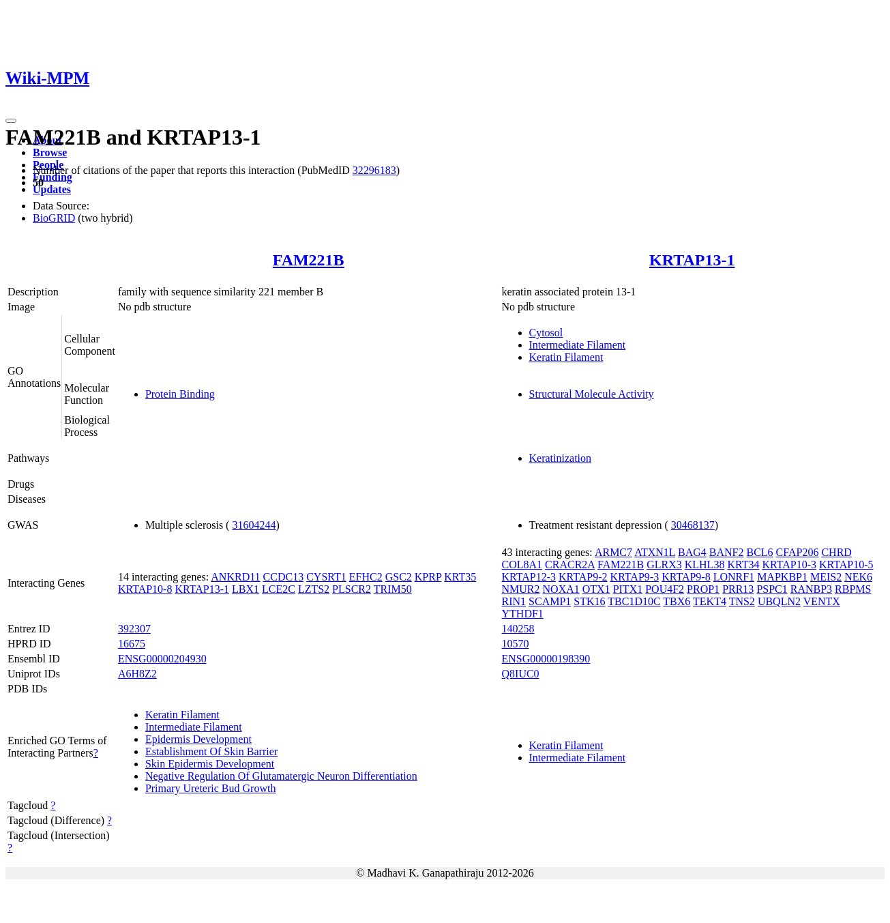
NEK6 (858, 577)
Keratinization (560, 458)
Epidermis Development (198, 739)
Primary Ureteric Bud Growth (210, 788)
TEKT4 (709, 601)
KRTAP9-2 (583, 577)
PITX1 (628, 589)
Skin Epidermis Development (209, 764)
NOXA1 (561, 589)
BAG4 (692, 552)
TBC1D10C (634, 601)
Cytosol (546, 332)
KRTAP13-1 (692, 260)
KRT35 (460, 577)
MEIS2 (826, 577)
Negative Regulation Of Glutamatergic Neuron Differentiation (281, 776)
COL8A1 (522, 564)
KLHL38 (705, 564)
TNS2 (742, 601)
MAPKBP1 (782, 577)
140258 (518, 628)
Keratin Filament (566, 357)
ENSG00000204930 (162, 658)
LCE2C (278, 589)
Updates (52, 189)
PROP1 (703, 589)
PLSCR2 (351, 589)
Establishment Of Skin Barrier (211, 751)
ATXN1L (654, 552)
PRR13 (738, 589)
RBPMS (853, 589)
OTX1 (596, 589)
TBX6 (676, 601)
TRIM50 (393, 589)
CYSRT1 (326, 577)
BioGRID (54, 218)
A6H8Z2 (137, 673)
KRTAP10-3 (789, 564)
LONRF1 (733, 577)
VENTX (821, 601)
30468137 (693, 525)
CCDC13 (283, 577)
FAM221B (308, 260)
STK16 (589, 601)
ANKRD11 (235, 577)
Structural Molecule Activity (591, 394)
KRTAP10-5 (846, 564)
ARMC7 (613, 552)
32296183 (374, 170)
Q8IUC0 (520, 673)
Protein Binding (180, 394)
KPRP (428, 577)
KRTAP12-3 (529, 577)
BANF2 (726, 552)
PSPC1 (771, 589)
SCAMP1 (550, 601)
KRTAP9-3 (634, 577)
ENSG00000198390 (546, 658)
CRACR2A (570, 564)
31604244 (254, 525)
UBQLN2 (779, 601)
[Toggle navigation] (10, 121)
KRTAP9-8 (686, 577)
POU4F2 (664, 589)
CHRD (836, 552)
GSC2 (398, 577)
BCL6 (759, 552)
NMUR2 (521, 589)
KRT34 (743, 564)
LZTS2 (313, 589)
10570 (515, 643)
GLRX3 (664, 564)
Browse (50, 152)
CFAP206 (797, 552)
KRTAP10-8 (145, 589)
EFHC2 (366, 577)
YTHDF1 (523, 613)
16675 (131, 643)
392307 (134, 628)
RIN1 (514, 601)
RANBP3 (811, 589)
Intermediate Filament (577, 345)
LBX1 (245, 589)
